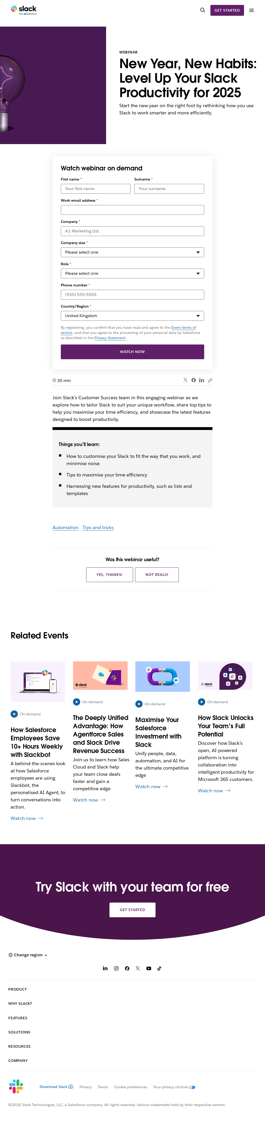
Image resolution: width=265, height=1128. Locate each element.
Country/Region (76, 306)
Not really (156, 574)
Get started (227, 10)
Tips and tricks (98, 527)
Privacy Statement (110, 337)
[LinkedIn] (105, 969)
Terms (103, 1087)
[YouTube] (148, 969)
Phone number (75, 285)
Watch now (132, 351)
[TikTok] (159, 969)
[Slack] (24, 10)
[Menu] (251, 10)
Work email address (79, 200)
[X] (138, 969)
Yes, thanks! (110, 574)
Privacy (85, 1087)
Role (66, 264)
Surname (143, 179)
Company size (74, 242)
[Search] (202, 10)
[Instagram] (116, 969)
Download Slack (56, 1086)
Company (70, 221)
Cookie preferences (130, 1087)
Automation (65, 527)
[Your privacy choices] (171, 1087)
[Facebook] (127, 969)
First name (71, 179)
